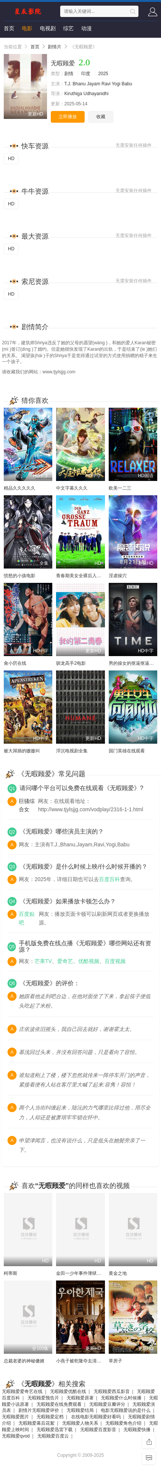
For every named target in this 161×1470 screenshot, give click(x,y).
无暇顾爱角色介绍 (123, 1423)
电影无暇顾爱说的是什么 (125, 1410)
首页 (9, 28)
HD (11, 158)
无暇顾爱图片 (15, 1416)
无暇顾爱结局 (80, 1410)
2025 (103, 73)
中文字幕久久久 (72, 488)
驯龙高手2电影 (71, 663)
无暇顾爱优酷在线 (68, 1391)
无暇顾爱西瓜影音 (112, 1391)
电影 (27, 28)
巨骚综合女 (27, 805)
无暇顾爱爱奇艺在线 (22, 1391)
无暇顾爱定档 (50, 1416)
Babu (127, 83)
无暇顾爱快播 (136, 1429)
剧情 (68, 73)
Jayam (93, 83)
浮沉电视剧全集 (72, 750)
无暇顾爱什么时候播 (121, 1398)
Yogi (116, 83)
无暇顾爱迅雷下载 (54, 1429)
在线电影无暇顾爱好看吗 (96, 1416)
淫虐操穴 (118, 575)
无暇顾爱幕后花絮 (36, 1423)
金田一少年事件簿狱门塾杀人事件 (90, 1273)
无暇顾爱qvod (16, 1436)
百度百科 (109, 879)
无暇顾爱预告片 (43, 1398)
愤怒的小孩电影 (19, 575)
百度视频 (115, 961)
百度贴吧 (27, 918)
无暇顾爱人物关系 (80, 1423)
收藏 (100, 116)
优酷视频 (88, 961)
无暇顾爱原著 (80, 1398)
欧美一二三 (120, 488)
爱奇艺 (65, 961)
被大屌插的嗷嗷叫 (22, 750)
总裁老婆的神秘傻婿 (24, 1361)
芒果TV (43, 961)
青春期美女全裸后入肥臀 (81, 575)
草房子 (115, 1361)
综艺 (68, 28)
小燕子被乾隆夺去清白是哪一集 (87, 1361)
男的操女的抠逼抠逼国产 (133, 663)
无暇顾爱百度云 (53, 1436)
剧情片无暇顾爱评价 (38, 1410)
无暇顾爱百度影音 (98, 1429)
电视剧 (48, 28)
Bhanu (79, 83)
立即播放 (68, 116)
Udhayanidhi (96, 93)
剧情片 (54, 46)
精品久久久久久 (19, 488)
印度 (85, 73)
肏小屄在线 (15, 663)
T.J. (67, 83)
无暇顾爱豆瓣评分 (107, 1404)
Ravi (106, 83)
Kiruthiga (73, 93)
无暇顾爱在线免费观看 (59, 1404)
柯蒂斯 (10, 1273)
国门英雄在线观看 (127, 750)
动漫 (86, 28)
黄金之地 (118, 1273)
